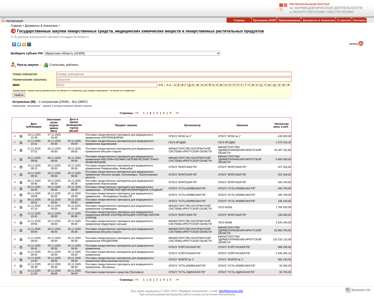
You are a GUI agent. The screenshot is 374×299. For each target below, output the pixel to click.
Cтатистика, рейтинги (63, 65)
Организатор (192, 125)
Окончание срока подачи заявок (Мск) (54, 125)
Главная (239, 20)
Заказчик (242, 125)
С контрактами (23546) (54, 101)
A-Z (168, 85)
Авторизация (14, 21)
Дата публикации (34, 125)
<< (137, 113)
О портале (344, 20)
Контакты (359, 20)
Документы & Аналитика (319, 20)
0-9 (161, 85)
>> (177, 113)
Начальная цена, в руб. (281, 125)
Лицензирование (290, 20)
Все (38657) (80, 101)
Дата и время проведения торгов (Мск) (74, 125)
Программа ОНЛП (264, 20)
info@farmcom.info (231, 291)
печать (353, 44)
